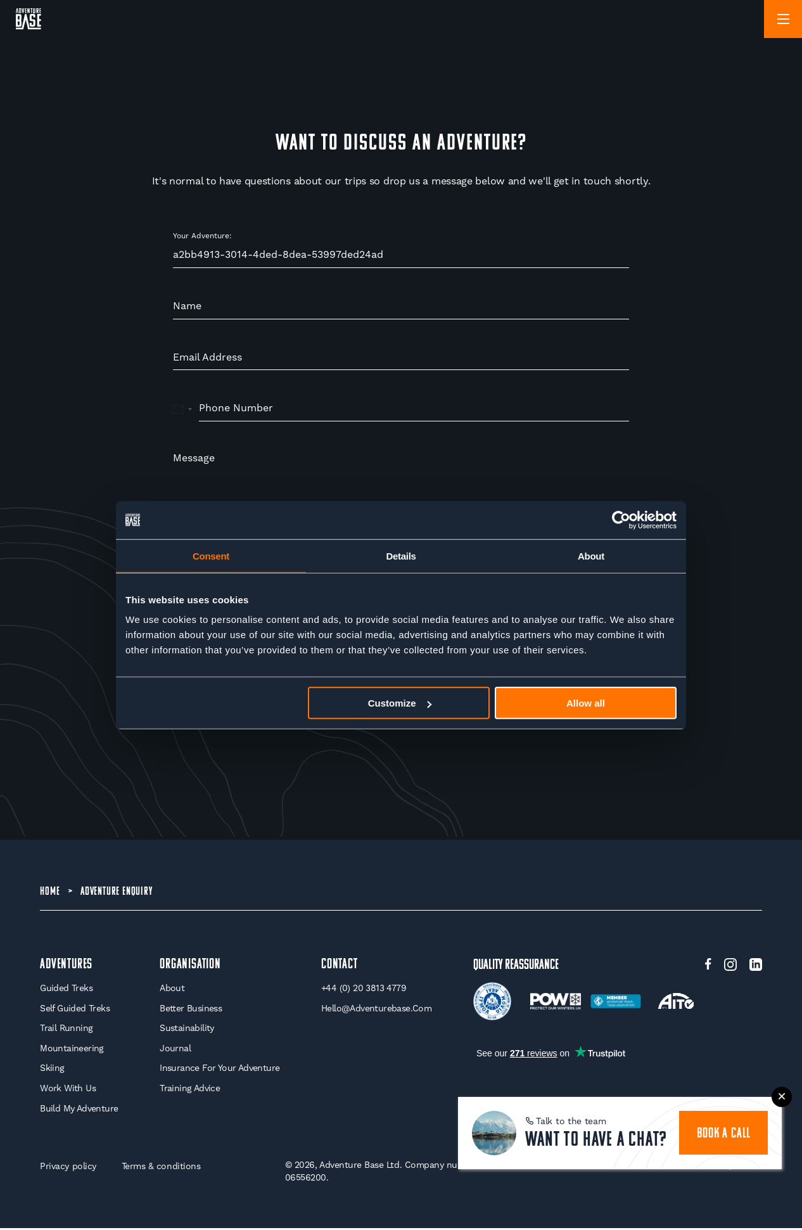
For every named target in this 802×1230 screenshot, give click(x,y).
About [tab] (591, 555)
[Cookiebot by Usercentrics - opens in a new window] (621, 519)
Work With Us (68, 1089)
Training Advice (190, 1089)
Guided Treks (66, 990)
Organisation (190, 966)
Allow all (585, 703)
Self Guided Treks (75, 1009)
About (172, 990)
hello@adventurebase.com (376, 1009)
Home (50, 893)
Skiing (52, 1070)
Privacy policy (68, 1168)
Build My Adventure (79, 1110)
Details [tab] (401, 555)
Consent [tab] (211, 555)
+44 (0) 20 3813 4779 (363, 990)
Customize (399, 703)
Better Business (191, 1009)
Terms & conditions (161, 1168)
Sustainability (187, 1030)
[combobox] (183, 409)
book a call (724, 1133)
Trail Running (66, 1030)
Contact (339, 966)
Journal (175, 1049)
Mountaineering (72, 1049)
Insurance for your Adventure (219, 1070)
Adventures (66, 966)
